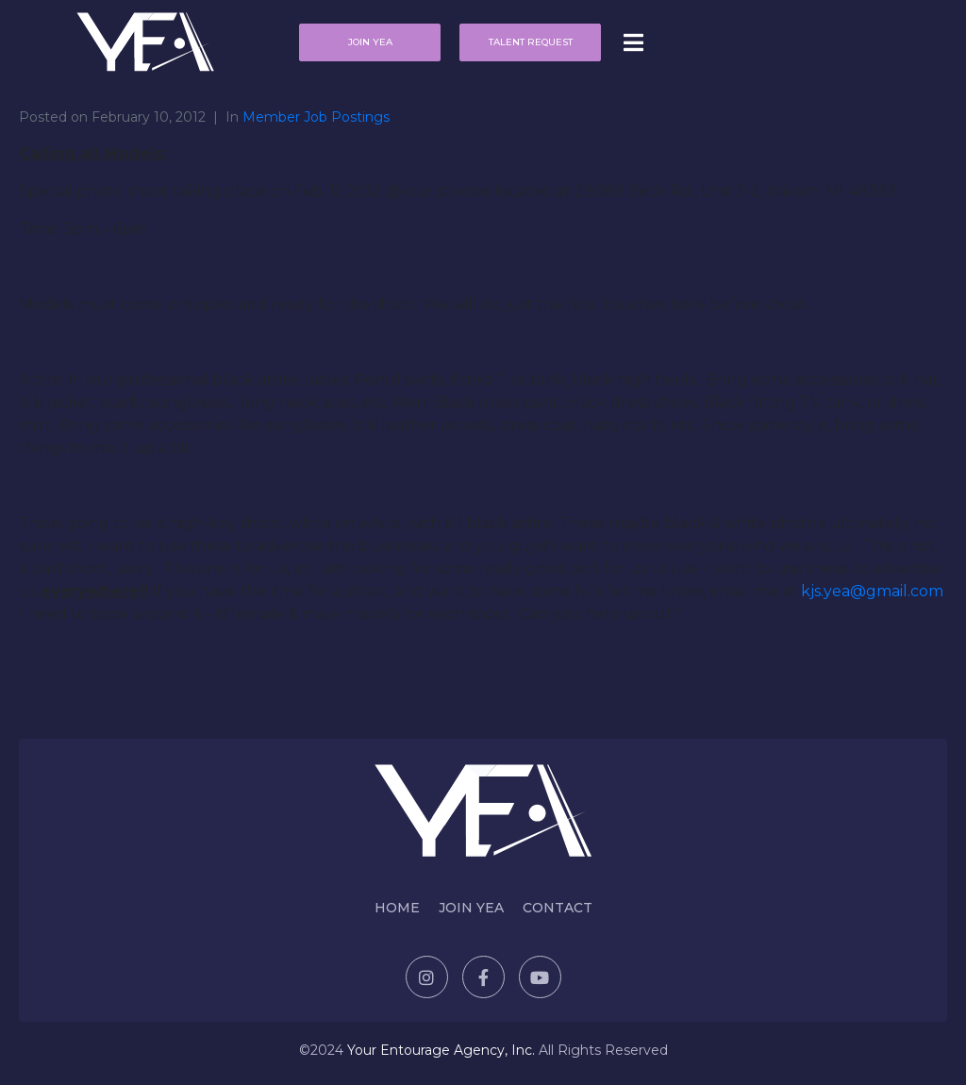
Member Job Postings (316, 116)
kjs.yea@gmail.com (872, 591)
